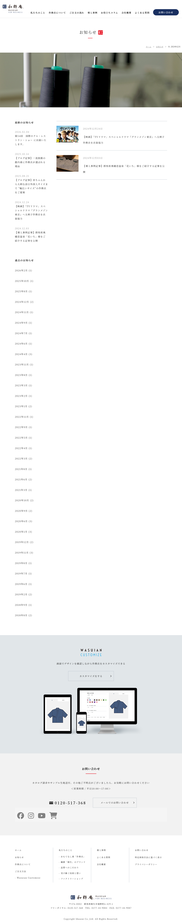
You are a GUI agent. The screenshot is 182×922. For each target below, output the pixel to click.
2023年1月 (21, 406)
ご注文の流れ (76, 12)
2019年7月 (21, 573)
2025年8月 (21, 291)
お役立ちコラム (109, 12)
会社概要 (126, 12)
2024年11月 (22, 312)
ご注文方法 (20, 871)
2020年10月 (22, 500)
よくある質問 (142, 12)
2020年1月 (21, 531)
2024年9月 (21, 322)
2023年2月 (21, 395)
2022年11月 (22, 416)
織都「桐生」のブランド (73, 862)
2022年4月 (21, 448)
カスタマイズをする (91, 676)
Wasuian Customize (28, 877)
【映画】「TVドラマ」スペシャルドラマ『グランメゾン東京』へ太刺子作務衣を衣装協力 (31, 210)
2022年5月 (21, 437)
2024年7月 (21, 333)
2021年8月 (21, 469)
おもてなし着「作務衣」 (73, 856)
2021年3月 (21, 489)
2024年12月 (22, 301)
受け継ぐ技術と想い (71, 873)
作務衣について (57, 12)
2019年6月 (21, 584)
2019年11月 (22, 552)
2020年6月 (21, 521)
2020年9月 (21, 510)
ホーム (148, 46)
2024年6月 (21, 343)
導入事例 (93, 12)
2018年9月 (21, 604)
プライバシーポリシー (146, 864)
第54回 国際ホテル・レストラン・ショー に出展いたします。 (30, 138)
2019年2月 (21, 594)
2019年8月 (21, 563)
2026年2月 (21, 270)
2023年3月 (21, 385)
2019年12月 (22, 542)
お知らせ (159, 46)
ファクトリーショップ (72, 878)
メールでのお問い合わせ (115, 802)
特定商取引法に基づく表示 (148, 857)
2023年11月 (22, 364)
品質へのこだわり (70, 867)
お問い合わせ (166, 12)
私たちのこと (38, 12)
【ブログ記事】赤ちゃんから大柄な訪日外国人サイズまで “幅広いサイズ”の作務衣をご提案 (31, 184)
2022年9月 (21, 427)
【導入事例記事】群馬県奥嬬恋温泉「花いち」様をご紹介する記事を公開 (30, 234)
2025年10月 (22, 280)
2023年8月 (21, 375)
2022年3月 (21, 458)
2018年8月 (21, 615)
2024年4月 (21, 354)
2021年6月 (21, 479)
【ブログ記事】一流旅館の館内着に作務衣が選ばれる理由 (30, 160)
